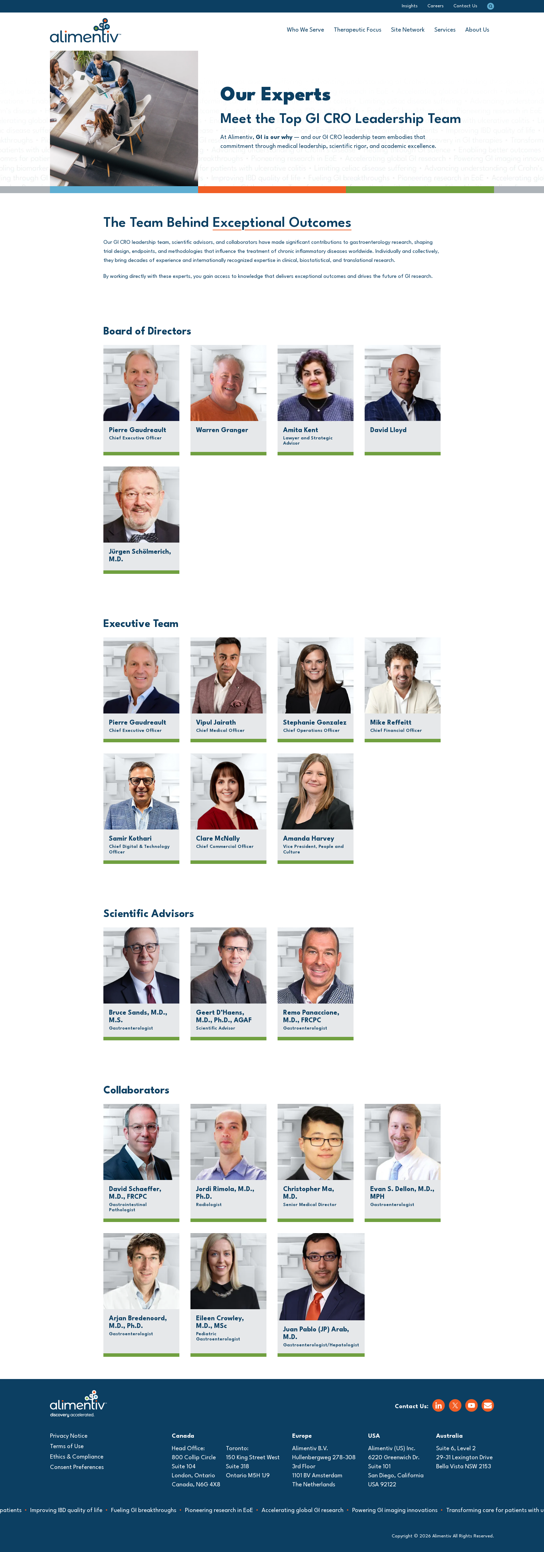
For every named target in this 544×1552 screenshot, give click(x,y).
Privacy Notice (68, 1436)
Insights (410, 6)
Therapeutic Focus (357, 30)
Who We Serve (305, 30)
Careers (435, 6)
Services (445, 30)
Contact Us (465, 6)
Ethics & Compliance (76, 1457)
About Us (477, 30)
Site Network (408, 30)
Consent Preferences (77, 1467)
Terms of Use (67, 1447)
